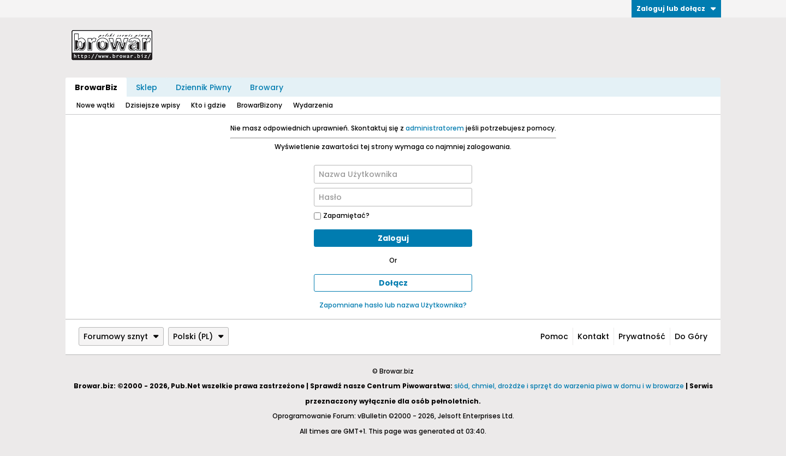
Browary (266, 87)
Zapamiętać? (342, 215)
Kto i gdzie (208, 105)
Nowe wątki (95, 105)
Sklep (146, 87)
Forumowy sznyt (121, 336)
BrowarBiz (96, 87)
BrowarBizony (259, 105)
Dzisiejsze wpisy (153, 105)
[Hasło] (393, 197)
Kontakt (593, 336)
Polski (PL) (198, 336)
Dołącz (393, 282)
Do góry (691, 336)
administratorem (435, 128)
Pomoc (554, 336)
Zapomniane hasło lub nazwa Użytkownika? (393, 305)
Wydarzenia (313, 105)
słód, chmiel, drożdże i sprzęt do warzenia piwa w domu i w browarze (569, 385)
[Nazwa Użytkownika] (393, 174)
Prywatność (641, 336)
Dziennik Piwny (203, 87)
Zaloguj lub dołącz (676, 8)
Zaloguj (393, 238)
